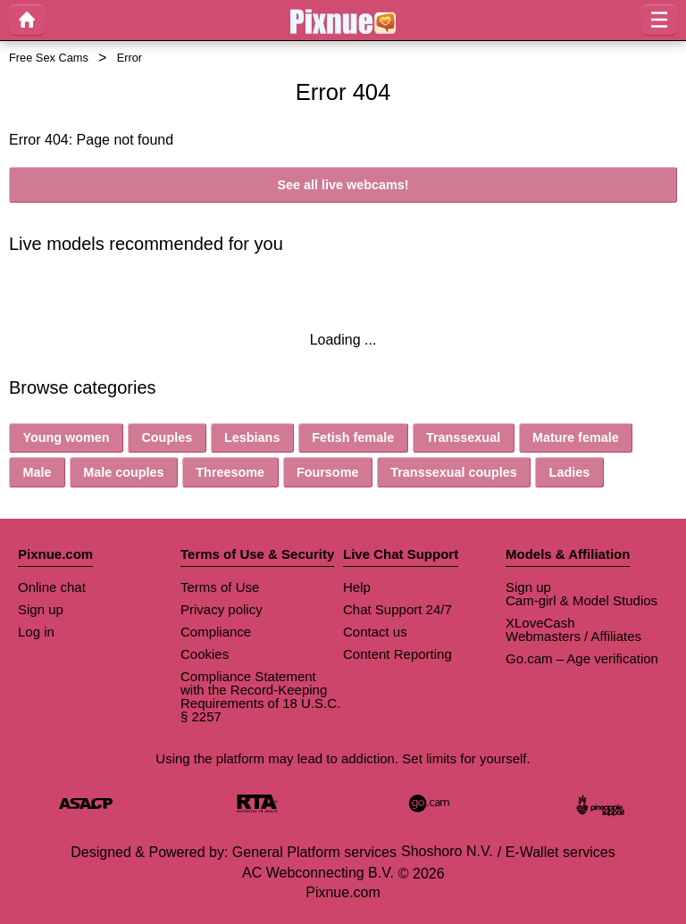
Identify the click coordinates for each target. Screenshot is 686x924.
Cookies (204, 654)
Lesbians (252, 437)
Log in (36, 631)
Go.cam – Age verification (582, 658)
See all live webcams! (342, 185)
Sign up (40, 609)
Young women (65, 437)
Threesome (230, 472)
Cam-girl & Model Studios (581, 600)
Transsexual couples (453, 472)
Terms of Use (219, 587)
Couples (166, 437)
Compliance (215, 631)
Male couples (123, 472)
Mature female (575, 437)
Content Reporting (397, 654)
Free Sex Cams (48, 57)
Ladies (569, 472)
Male (36, 472)
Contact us (375, 631)
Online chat (52, 587)
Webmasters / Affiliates (573, 636)
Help (357, 587)
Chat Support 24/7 (397, 609)
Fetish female (353, 437)
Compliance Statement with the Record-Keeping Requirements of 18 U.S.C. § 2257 (260, 696)
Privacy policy (221, 609)
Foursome (328, 472)
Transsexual (463, 437)
